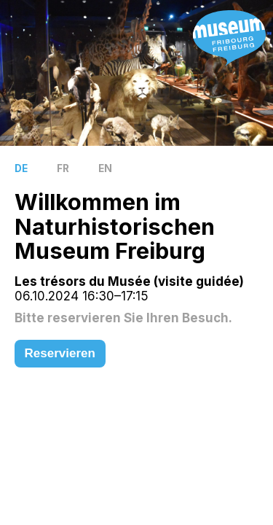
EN (105, 168)
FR (63, 168)
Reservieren (60, 353)
